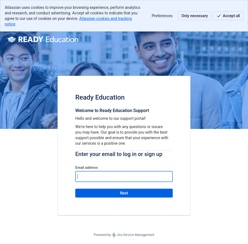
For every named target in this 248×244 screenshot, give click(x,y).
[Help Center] (43, 39)
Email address (86, 168)
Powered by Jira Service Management (124, 235)
